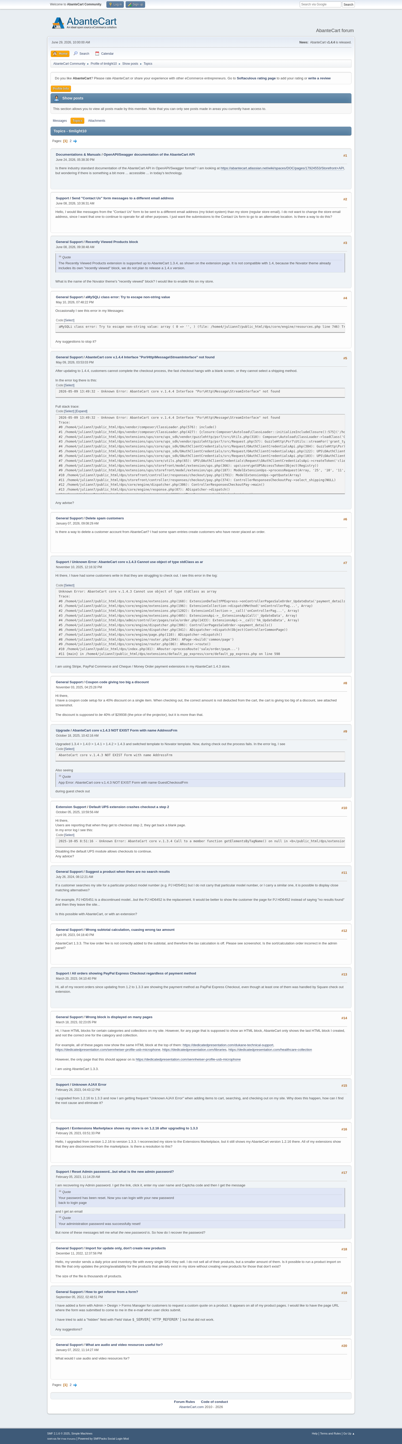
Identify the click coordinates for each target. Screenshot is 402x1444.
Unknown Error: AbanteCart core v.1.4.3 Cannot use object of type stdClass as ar (137, 562)
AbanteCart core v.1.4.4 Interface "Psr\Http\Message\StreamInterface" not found (150, 357)
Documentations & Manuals (78, 154)
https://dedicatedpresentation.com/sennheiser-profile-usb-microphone (107, 1050)
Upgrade (63, 730)
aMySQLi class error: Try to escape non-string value (128, 297)
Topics (77, 121)
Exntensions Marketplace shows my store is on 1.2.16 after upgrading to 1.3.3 (135, 1128)
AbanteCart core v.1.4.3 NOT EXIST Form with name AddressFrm (125, 730)
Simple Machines (81, 1433)
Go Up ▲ (349, 1433)
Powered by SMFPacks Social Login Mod (103, 1438)
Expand (81, 411)
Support (62, 198)
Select (69, 320)
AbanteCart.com (191, 1407)
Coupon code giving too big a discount (117, 682)
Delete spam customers (105, 518)
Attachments (96, 121)
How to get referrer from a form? (112, 1292)
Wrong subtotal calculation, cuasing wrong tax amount (130, 930)
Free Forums (68, 1438)
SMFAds (52, 1438)
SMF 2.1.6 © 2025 (58, 1433)
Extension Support (71, 807)
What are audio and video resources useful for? (124, 1345)
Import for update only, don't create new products (126, 1248)
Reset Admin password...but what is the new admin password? (123, 1172)
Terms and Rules (330, 1433)
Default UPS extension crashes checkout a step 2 (129, 807)
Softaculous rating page (256, 78)
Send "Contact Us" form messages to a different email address (123, 198)
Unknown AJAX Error (89, 1084)
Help (315, 1433)
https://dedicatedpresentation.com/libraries (194, 1050)
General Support (69, 242)
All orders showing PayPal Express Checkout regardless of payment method (134, 973)
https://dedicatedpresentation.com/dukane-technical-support (228, 1045)
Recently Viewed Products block (112, 242)
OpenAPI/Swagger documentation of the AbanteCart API (149, 154)
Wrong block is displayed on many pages (119, 1017)
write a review (319, 78)
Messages (60, 121)
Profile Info (61, 88)
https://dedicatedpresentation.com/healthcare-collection (270, 1050)
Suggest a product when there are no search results (128, 872)
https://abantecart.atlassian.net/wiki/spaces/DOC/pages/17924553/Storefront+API (282, 168)
